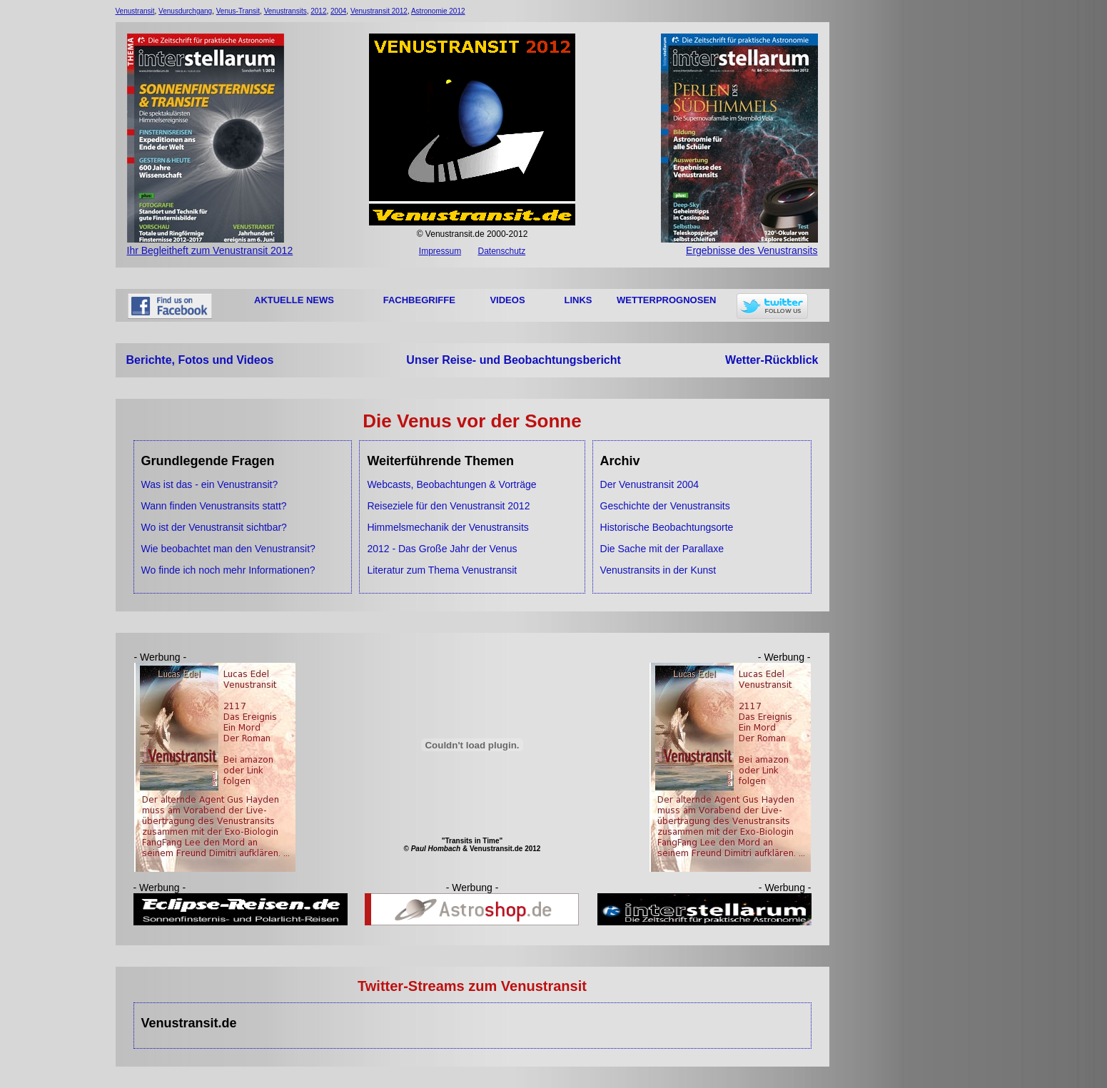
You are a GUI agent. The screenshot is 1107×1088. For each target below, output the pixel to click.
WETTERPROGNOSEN (666, 300)
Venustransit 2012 (379, 11)
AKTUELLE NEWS (294, 300)
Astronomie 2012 (438, 11)
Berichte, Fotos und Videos (200, 360)
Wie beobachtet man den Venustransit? (228, 548)
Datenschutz (501, 251)
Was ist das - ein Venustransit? (209, 484)
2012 (318, 11)
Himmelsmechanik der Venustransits (447, 527)
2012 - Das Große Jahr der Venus (442, 548)
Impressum (440, 251)
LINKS (578, 300)
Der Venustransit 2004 (649, 484)
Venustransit (135, 11)
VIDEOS (507, 300)
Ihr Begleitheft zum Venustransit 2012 (210, 244)
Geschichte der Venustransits (665, 506)
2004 (338, 11)
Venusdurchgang (185, 11)
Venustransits (285, 11)
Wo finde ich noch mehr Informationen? (228, 570)
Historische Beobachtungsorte (667, 527)
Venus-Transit (238, 11)
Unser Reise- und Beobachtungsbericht (513, 360)
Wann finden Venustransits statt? (214, 506)
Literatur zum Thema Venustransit (442, 570)
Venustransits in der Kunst (658, 570)
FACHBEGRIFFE (419, 300)
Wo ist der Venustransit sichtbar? (214, 527)
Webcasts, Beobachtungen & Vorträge (451, 484)
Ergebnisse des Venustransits (739, 244)
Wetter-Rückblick (771, 360)
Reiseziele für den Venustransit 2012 (448, 506)
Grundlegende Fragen (208, 461)
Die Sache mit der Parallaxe (662, 548)
